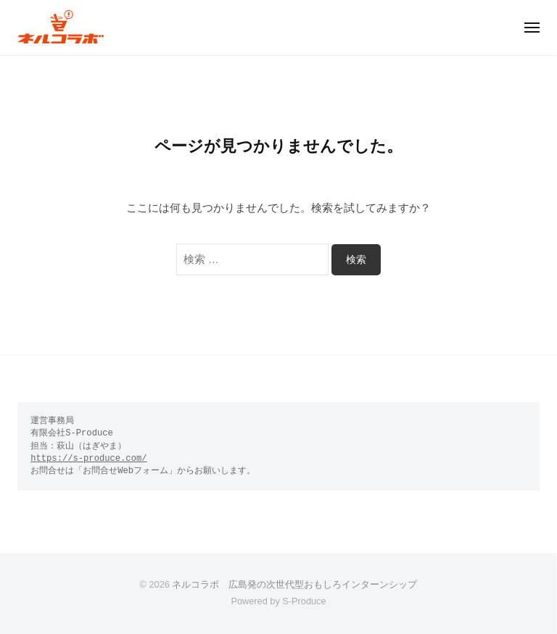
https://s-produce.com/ (88, 459)
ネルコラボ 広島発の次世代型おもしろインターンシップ (294, 584)
